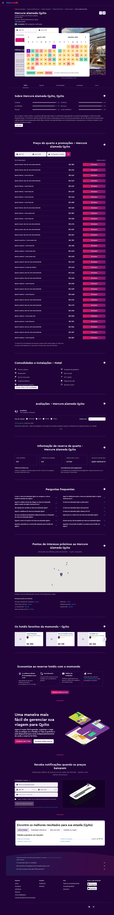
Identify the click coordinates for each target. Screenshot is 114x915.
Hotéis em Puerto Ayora (24, 841)
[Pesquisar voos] (3, 8)
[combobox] (97, 419)
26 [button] (41, 63)
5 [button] (41, 51)
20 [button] (45, 59)
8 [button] (54, 51)
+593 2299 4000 (20, 21)
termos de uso (41, 807)
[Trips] (3, 24)
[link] (60, 692)
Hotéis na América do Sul (33, 9)
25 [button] (37, 63)
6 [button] (45, 51)
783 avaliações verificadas (33, 24)
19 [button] (41, 59)
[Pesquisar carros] (3, 15)
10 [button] (32, 55)
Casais (39, 418)
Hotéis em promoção (20, 9)
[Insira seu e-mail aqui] (38, 794)
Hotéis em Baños (65, 841)
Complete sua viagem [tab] (70, 830)
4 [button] (81, 46)
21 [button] (49, 59)
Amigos (55, 418)
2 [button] (28, 51)
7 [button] (49, 51)
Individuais (31, 418)
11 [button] (36, 55)
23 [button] (28, 63)
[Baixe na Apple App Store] (92, 888)
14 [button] (49, 55)
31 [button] (32, 68)
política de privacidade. (52, 807)
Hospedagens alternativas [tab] (38, 830)
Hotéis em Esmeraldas (23, 839)
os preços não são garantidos (54, 857)
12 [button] (41, 55)
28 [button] (50, 63)
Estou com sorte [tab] (55, 830)
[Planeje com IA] (3, 19)
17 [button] (32, 59)
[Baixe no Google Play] (92, 884)
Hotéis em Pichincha (58, 9)
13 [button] (45, 55)
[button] (3, 3)
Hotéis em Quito (69, 9)
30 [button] (28, 68)
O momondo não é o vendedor (61, 863)
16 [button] (28, 59)
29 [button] (54, 63)
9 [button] (28, 55)
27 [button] (45, 63)
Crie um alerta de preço (90, 678)
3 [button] (32, 51)
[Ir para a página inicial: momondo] (12, 3)
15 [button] (54, 55)
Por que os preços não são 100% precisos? (61, 869)
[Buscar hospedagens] (3, 12)
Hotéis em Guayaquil (66, 839)
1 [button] (68, 46)
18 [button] (37, 59)
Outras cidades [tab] (22, 830)
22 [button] (54, 59)
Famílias (47, 418)
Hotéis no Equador (46, 9)
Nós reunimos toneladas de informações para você (61, 866)
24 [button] (32, 63)
